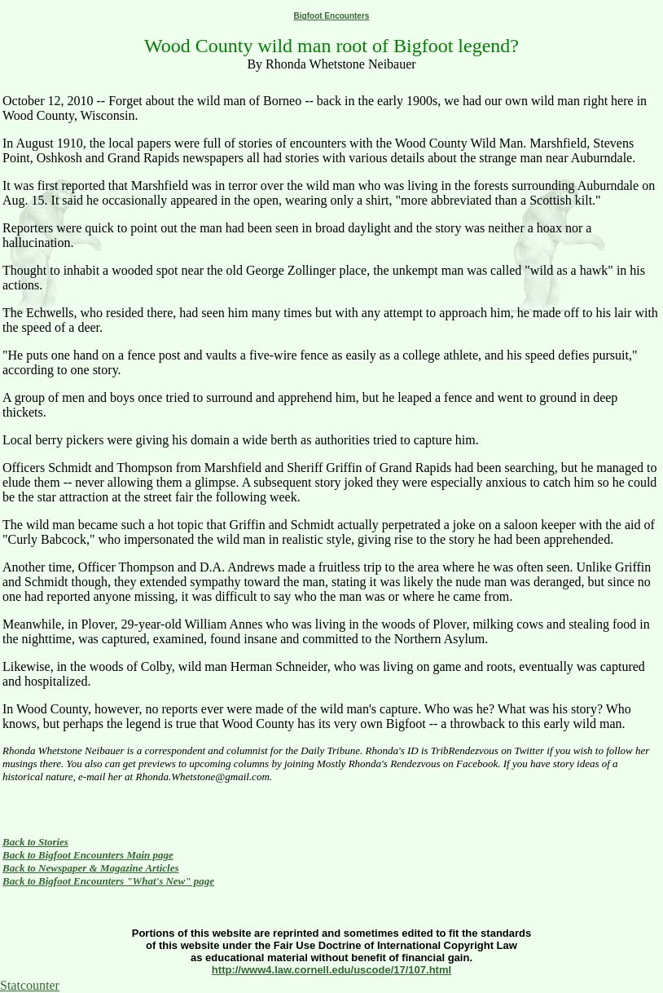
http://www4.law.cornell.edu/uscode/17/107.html (331, 970)
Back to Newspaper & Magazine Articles (90, 868)
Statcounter (29, 985)
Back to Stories (35, 842)
